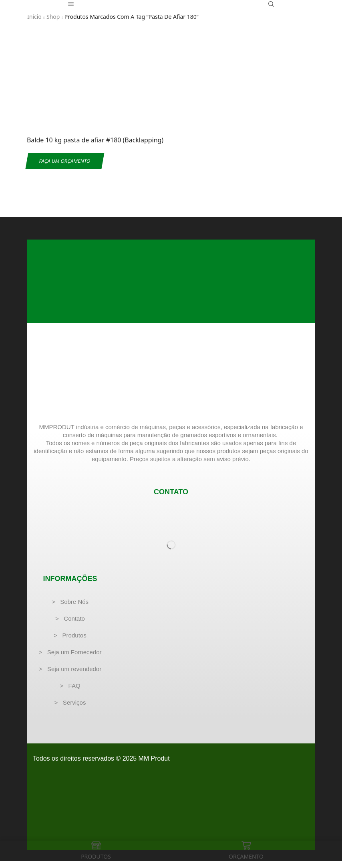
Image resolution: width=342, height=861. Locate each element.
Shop (53, 16)
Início (34, 16)
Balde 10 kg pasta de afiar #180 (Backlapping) (95, 140)
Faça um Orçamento (64, 161)
